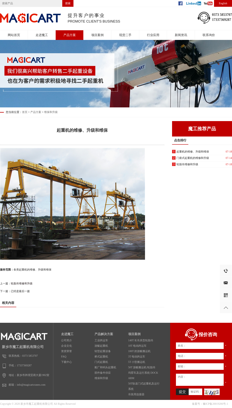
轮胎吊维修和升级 (21, 283)
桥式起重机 (101, 356)
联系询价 (209, 35)
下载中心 (66, 362)
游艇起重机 (101, 345)
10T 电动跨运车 (137, 345)
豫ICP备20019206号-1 (215, 403)
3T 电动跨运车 (136, 356)
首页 (24, 112)
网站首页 (14, 35)
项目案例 (97, 35)
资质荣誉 (66, 351)
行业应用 (153, 35)
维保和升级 (51, 112)
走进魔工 (42, 35)
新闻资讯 (181, 35)
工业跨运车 (101, 340)
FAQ (63, 356)
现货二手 (125, 35)
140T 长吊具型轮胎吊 (141, 340)
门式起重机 (101, 362)
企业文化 (66, 345)
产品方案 (69, 35)
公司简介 (66, 340)
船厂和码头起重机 (105, 367)
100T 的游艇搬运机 (139, 351)
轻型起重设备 (103, 351)
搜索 (68, 3)
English (223, 3)
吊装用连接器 (136, 394)
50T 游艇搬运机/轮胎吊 (142, 367)
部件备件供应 (103, 372)
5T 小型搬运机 (136, 362)
